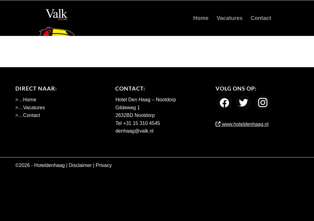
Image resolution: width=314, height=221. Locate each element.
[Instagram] (262, 102)
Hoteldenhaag (49, 165)
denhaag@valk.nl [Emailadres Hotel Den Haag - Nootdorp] (134, 131)
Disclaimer (80, 165)
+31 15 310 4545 (141, 123)
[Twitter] (243, 102)
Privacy (104, 165)
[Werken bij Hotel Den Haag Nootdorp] (57, 18)
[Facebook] (224, 102)
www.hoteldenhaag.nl (242, 124)
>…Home (25, 99)
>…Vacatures (30, 107)
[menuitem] (201, 18)
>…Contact (27, 115)
